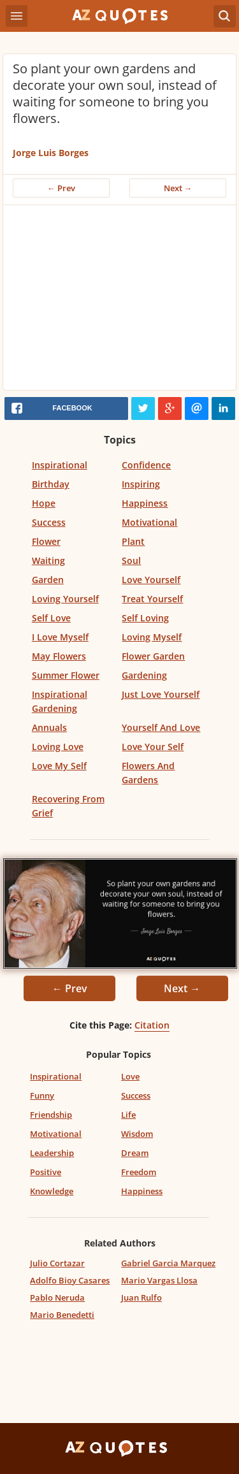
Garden (48, 580)
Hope (43, 503)
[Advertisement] (119, 301)
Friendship (51, 1114)
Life (128, 1114)
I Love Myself (60, 637)
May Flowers (59, 656)
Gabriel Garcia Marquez (168, 1263)
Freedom (138, 1172)
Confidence (146, 465)
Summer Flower (65, 675)
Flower (46, 541)
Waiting (48, 560)
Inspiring (141, 484)
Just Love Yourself (160, 694)
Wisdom (137, 1133)
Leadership (52, 1153)
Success (49, 522)
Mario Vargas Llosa (159, 1280)
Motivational (149, 522)
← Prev (61, 188)
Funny (42, 1095)
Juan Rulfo (141, 1297)
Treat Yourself (152, 599)
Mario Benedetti (62, 1314)
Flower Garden (153, 656)
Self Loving (145, 618)
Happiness (145, 503)
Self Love (51, 618)
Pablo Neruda (57, 1297)
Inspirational (59, 465)
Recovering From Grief (68, 806)
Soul (131, 560)
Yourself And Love (161, 727)
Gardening (144, 675)
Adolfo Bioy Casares (70, 1280)
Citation (152, 1025)
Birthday (50, 484)
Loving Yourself (65, 599)
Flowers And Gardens (148, 773)
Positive (45, 1172)
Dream (134, 1153)
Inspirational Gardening (59, 701)
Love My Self (59, 766)
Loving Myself (152, 637)
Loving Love (57, 747)
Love (130, 1076)
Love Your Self (153, 747)
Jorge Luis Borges (51, 153)
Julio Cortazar (57, 1263)
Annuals (49, 727)
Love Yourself (151, 580)
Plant (133, 541)
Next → (178, 188)
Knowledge (51, 1191)
